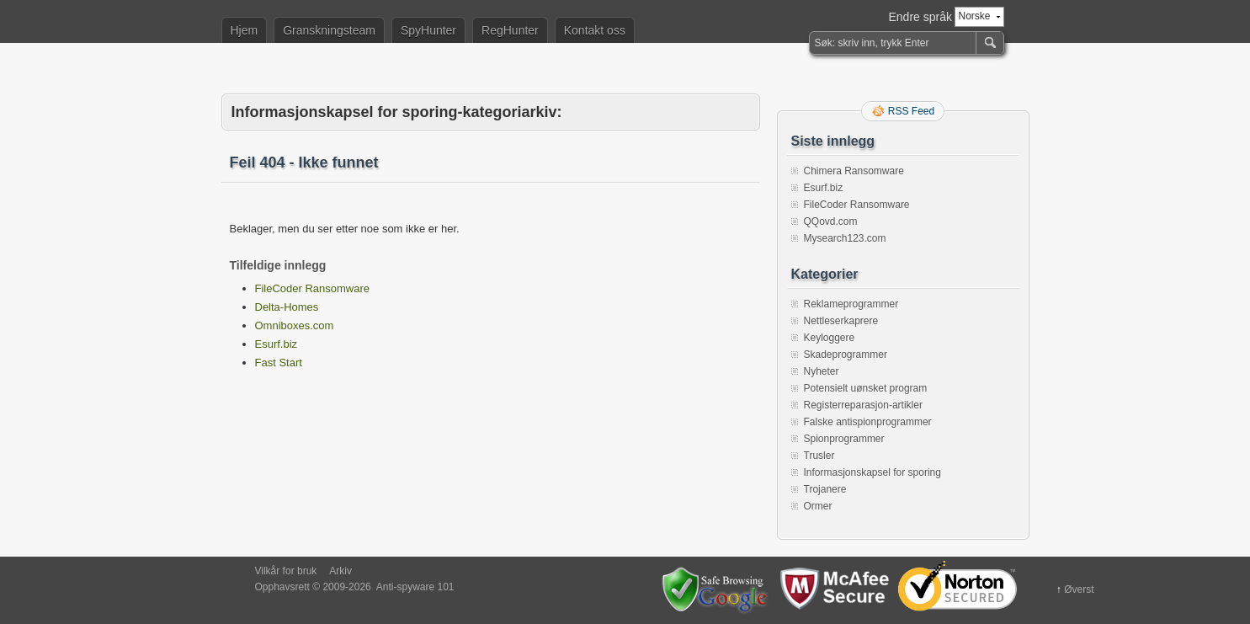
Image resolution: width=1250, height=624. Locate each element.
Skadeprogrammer (845, 354)
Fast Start (278, 362)
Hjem (244, 30)
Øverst (1078, 589)
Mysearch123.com (845, 238)
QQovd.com (831, 221)
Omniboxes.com (294, 325)
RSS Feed (911, 111)
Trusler (819, 455)
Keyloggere (829, 338)
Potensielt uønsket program (866, 388)
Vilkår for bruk (286, 571)
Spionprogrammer (844, 439)
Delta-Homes (287, 307)
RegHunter (510, 30)
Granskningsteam (329, 30)
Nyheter (821, 371)
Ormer (818, 506)
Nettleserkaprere (841, 321)
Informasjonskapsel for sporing (872, 472)
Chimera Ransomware (854, 171)
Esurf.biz (276, 344)
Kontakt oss (594, 30)
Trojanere (825, 489)
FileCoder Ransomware (312, 288)
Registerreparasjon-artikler (863, 405)
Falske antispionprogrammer (868, 422)
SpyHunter (428, 30)
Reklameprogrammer (851, 304)
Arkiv (340, 571)
